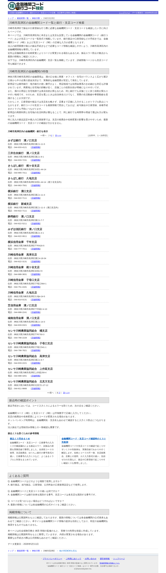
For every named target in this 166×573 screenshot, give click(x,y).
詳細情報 (36, 147)
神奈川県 (36, 18)
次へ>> (58, 135)
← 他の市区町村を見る (67, 551)
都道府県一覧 (23, 18)
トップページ (124, 13)
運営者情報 (105, 559)
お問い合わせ (90, 559)
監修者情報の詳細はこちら (110, 563)
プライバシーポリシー (52, 559)
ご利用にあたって (73, 559)
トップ (11, 18)
